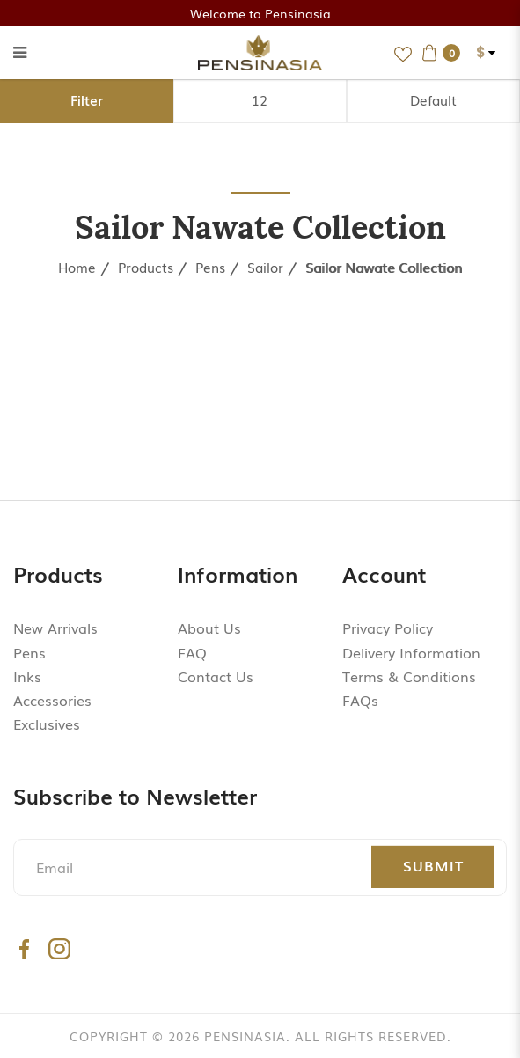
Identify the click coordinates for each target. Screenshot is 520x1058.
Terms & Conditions (409, 676)
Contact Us (215, 676)
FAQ (192, 652)
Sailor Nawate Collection (383, 266)
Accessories (52, 699)
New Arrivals (55, 627)
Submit (433, 865)
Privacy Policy (387, 627)
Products (145, 266)
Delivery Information (411, 652)
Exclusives (46, 723)
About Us (209, 627)
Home (77, 266)
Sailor (265, 266)
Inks (27, 676)
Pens (210, 266)
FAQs (360, 699)
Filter (86, 99)
